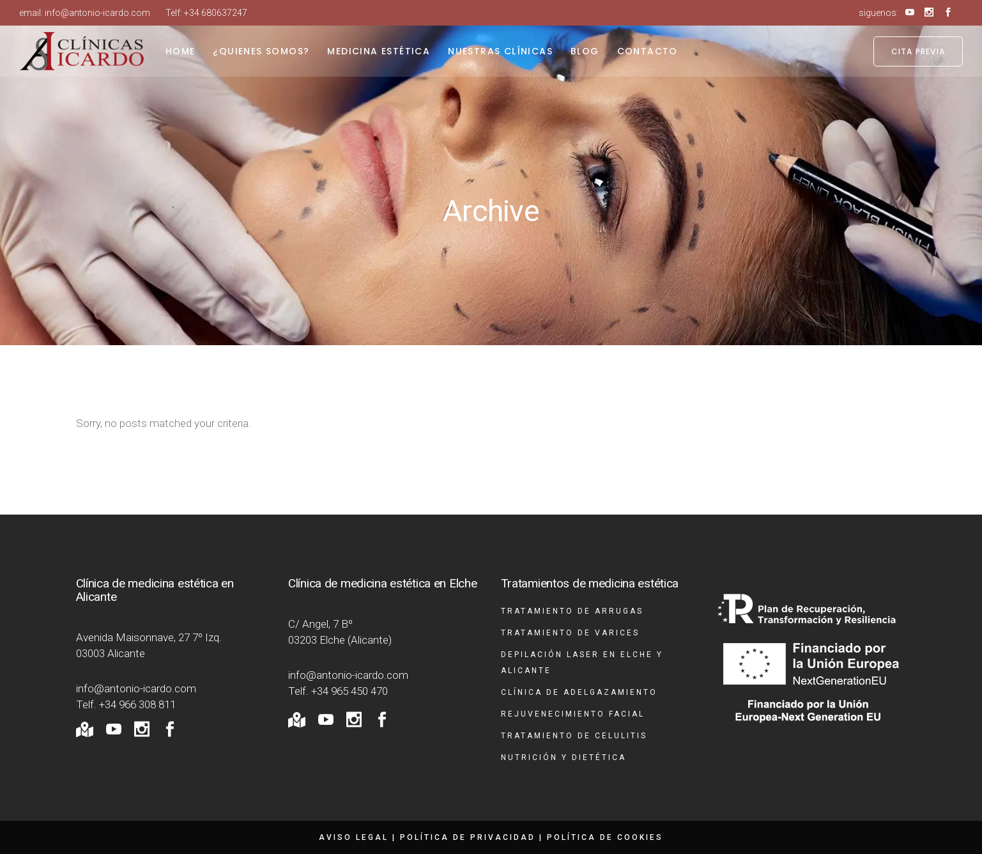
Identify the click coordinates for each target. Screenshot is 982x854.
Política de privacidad (467, 837)
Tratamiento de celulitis (574, 735)
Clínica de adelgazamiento (579, 692)
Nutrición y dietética (563, 757)
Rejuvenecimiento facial (573, 714)
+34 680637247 (215, 13)
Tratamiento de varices (570, 632)
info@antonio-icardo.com (97, 13)
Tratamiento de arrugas (572, 611)
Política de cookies (605, 837)
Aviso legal (353, 837)
